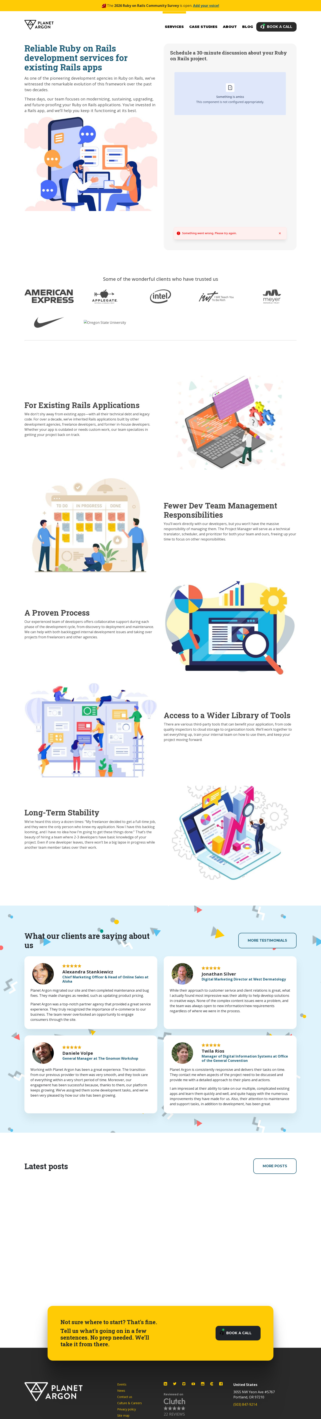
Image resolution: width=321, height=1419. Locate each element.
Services (174, 27)
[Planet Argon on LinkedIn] (165, 1384)
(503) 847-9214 (245, 1404)
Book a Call (279, 27)
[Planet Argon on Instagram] (202, 1384)
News (121, 1391)
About (230, 27)
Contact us (124, 1397)
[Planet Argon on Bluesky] (184, 1384)
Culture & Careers (129, 1403)
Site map (123, 1415)
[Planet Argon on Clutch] (211, 1384)
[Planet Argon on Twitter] (174, 1384)
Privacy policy (126, 1409)
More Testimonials (267, 940)
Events (121, 1384)
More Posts (275, 1166)
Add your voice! (206, 5)
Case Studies (203, 27)
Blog (247, 27)
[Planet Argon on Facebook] (221, 1384)
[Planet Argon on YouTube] (193, 1384)
